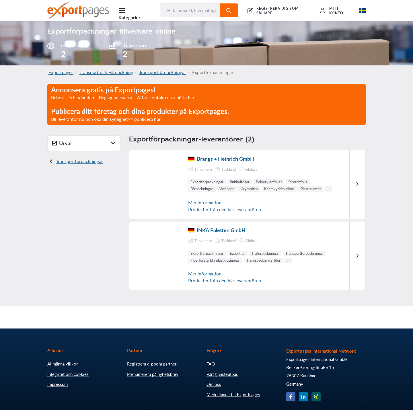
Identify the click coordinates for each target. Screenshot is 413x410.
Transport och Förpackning (106, 72)
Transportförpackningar (162, 72)
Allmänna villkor (62, 363)
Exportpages (60, 72)
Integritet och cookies (68, 374)
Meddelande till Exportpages (233, 394)
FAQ (210, 363)
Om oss (213, 384)
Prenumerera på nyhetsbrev (152, 374)
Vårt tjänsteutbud (222, 374)
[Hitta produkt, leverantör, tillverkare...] (190, 10)
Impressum (57, 384)
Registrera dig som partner (151, 363)
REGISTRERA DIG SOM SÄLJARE (277, 10)
